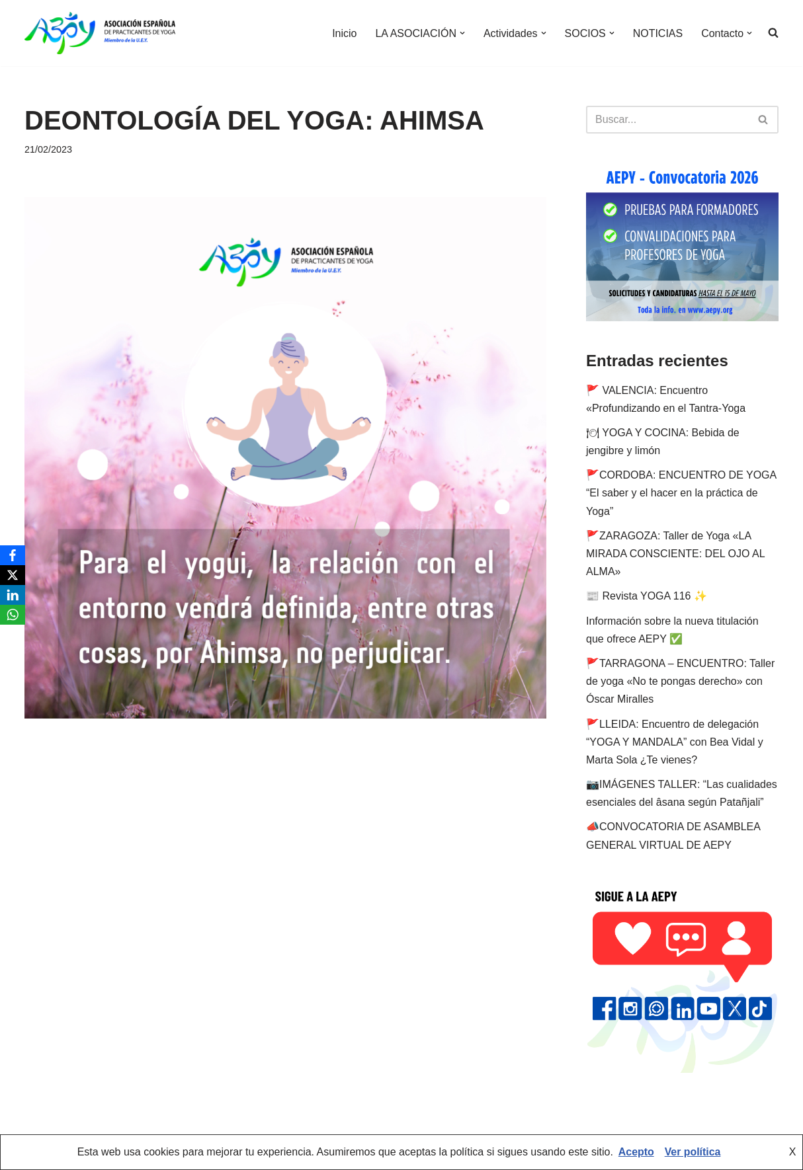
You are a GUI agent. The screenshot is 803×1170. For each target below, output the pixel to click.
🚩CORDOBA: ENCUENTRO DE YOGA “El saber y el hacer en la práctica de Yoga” (681, 492)
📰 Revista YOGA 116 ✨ (646, 596)
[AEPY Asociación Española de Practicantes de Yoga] (99, 33)
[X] (12, 575)
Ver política (693, 1152)
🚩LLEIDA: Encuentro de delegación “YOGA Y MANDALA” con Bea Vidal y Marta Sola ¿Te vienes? (674, 742)
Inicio (343, 33)
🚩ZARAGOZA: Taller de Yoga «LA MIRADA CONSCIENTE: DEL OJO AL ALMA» (675, 553)
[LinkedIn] (12, 595)
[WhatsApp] (12, 615)
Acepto (636, 1152)
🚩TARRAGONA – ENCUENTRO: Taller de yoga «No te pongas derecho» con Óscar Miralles (680, 681)
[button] (461, 33)
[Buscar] (667, 120)
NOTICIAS (657, 33)
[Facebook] (12, 555)
